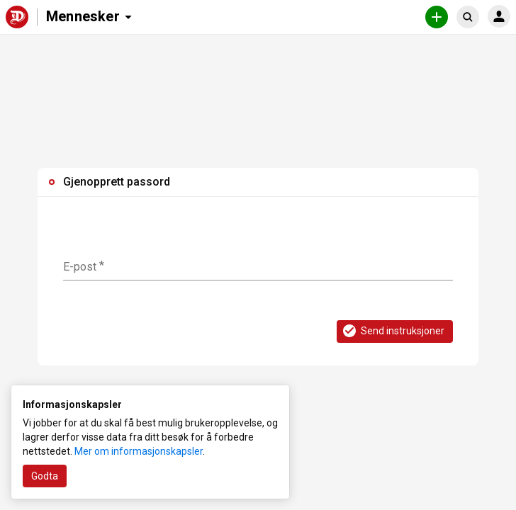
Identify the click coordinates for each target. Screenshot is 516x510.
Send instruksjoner (392, 330)
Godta (44, 476)
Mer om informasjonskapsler (138, 451)
